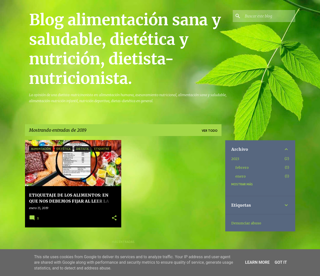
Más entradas (123, 241)
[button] (114, 218)
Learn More (257, 262)
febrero (242, 167)
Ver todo (210, 130)
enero (240, 176)
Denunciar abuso (246, 223)
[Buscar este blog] (269, 16)
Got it (280, 262)
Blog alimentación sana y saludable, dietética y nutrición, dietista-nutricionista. (125, 49)
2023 (235, 159)
